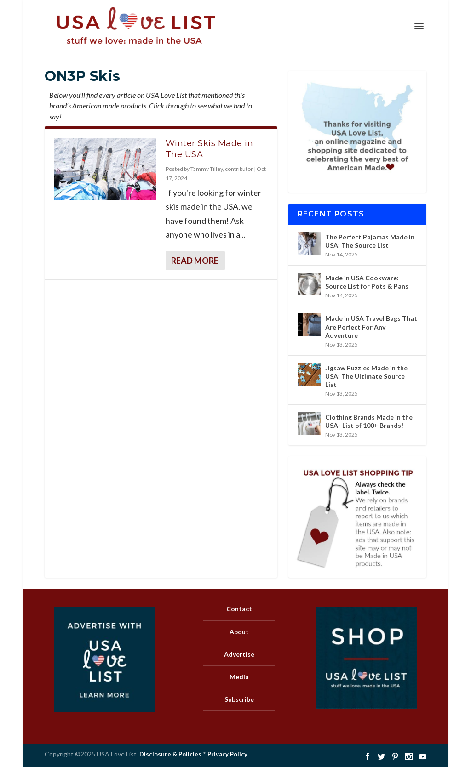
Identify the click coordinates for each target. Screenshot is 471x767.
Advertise (239, 654)
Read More (194, 261)
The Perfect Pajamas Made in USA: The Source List (369, 241)
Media (239, 677)
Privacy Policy (227, 754)
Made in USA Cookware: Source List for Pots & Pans (366, 282)
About (239, 632)
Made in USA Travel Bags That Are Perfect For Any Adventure (371, 326)
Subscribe (239, 699)
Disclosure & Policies (170, 754)
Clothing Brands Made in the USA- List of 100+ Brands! (369, 421)
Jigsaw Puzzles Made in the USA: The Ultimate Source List (366, 376)
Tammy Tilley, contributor (221, 168)
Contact (239, 609)
